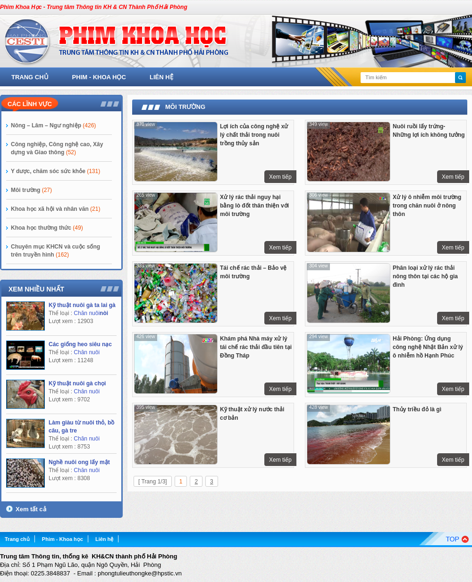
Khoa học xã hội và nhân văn (55, 209)
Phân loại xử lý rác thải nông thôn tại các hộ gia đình (425, 276)
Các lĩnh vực (30, 104)
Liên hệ (161, 77)
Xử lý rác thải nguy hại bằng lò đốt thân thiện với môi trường (254, 205)
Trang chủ (30, 77)
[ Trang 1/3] (152, 481)
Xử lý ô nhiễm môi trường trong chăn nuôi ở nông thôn (427, 205)
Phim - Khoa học (99, 77)
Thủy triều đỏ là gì (417, 409)
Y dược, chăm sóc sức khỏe (55, 171)
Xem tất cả (31, 509)
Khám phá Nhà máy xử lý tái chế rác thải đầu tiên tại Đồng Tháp (256, 347)
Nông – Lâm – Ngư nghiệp (53, 125)
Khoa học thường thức (47, 227)
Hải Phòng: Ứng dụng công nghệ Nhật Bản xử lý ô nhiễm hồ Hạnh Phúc (428, 347)
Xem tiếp (280, 177)
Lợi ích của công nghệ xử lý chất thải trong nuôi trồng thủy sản (254, 135)
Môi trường (31, 190)
